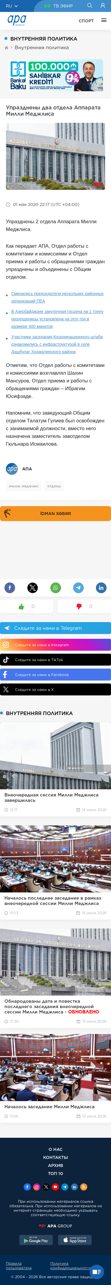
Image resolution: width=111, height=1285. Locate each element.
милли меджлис (23, 486)
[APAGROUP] (55, 1225)
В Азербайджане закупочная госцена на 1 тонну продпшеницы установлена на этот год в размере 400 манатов (57, 319)
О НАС (55, 1149)
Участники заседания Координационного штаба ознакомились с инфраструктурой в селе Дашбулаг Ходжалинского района (57, 344)
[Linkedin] (74, 1187)
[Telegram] (64, 1187)
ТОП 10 (55, 1173)
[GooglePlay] (36, 1240)
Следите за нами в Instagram (36, 645)
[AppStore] (75, 1240)
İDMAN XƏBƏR (36, 514)
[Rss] (83, 1187)
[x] (46, 1187)
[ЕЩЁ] (102, 21)
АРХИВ (55, 1165)
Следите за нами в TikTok (33, 659)
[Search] (89, 6)
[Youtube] (55, 1187)
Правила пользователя (19, 1265)
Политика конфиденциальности (70, 1265)
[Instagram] (36, 1187)
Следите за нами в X (28, 689)
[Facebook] (27, 1187)
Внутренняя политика (42, 47)
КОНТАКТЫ (55, 1157)
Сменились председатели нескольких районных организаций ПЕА (57, 297)
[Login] (103, 6)
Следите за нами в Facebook (36, 674)
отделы (54, 486)
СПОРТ (86, 20)
